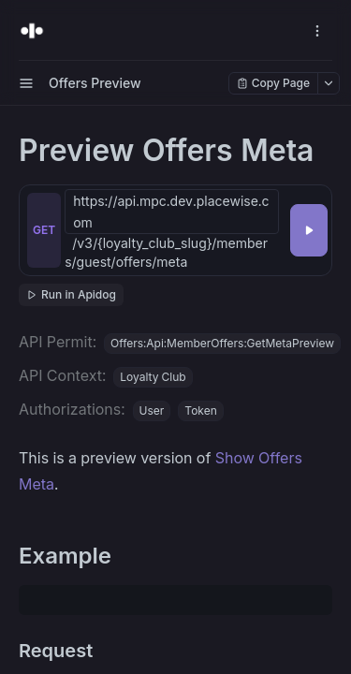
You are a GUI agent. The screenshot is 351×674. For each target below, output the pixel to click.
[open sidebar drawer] (26, 83)
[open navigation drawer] (317, 31)
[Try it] (309, 230)
